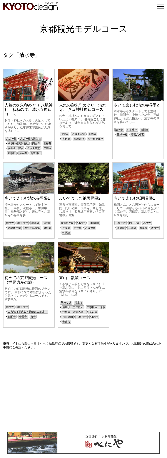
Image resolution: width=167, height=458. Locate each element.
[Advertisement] (83, 390)
